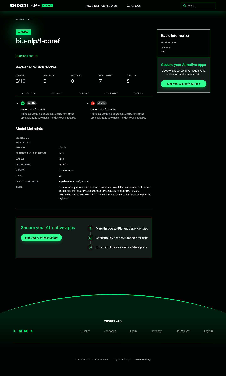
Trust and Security (142, 359)
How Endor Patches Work (101, 6)
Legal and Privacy (121, 359)
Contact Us (134, 6)
